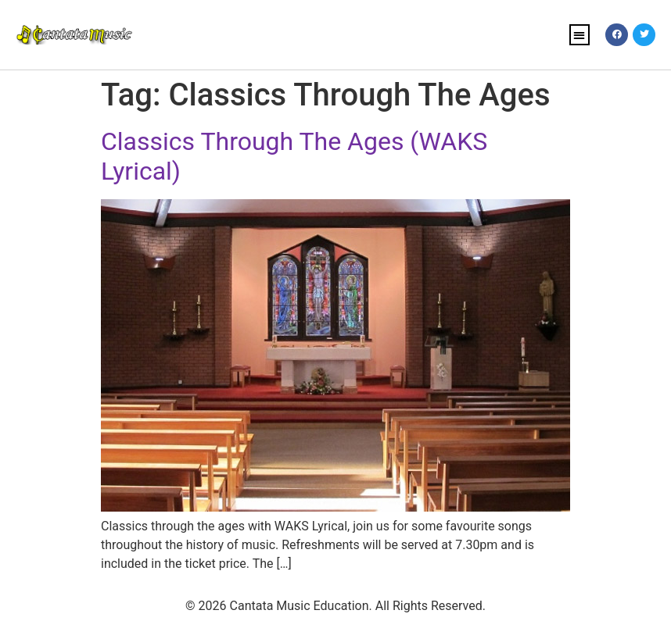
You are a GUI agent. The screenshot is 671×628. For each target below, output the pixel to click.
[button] (579, 34)
